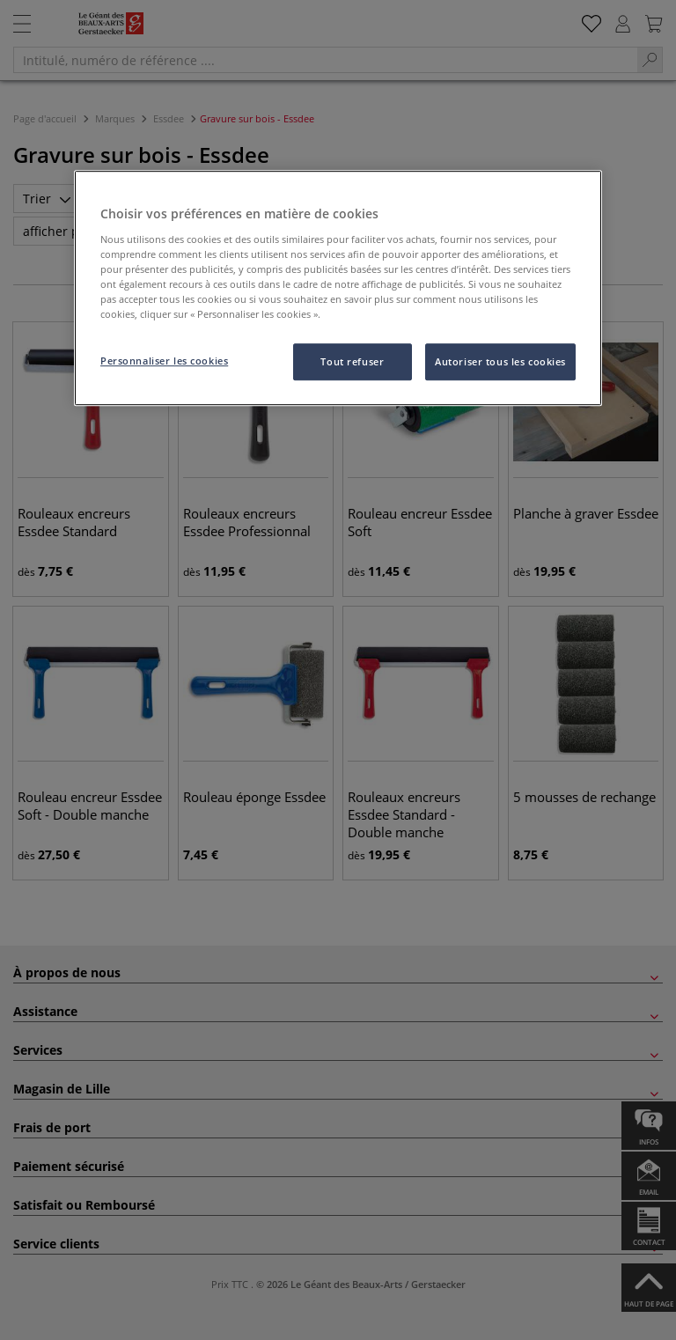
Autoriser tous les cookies (500, 361)
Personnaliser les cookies (164, 360)
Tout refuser (352, 361)
